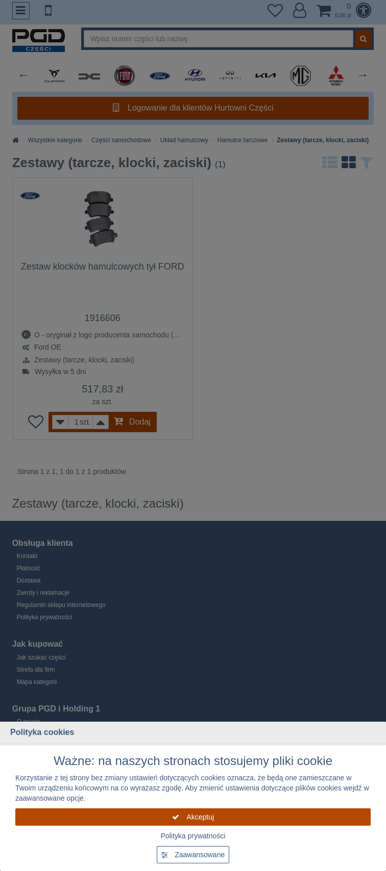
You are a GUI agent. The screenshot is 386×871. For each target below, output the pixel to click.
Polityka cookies (42, 732)
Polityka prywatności (193, 836)
